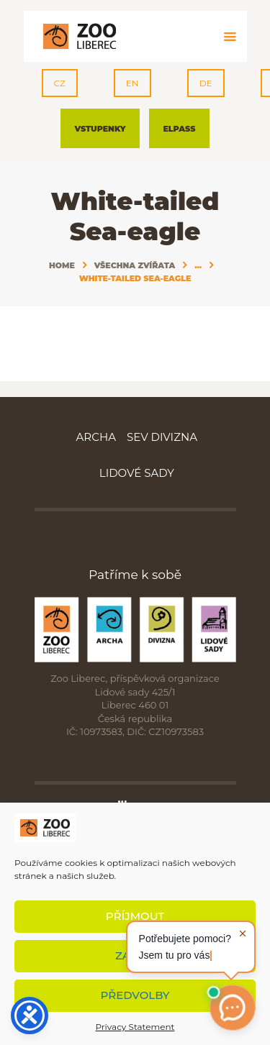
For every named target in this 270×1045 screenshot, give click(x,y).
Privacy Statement (135, 1026)
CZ (60, 83)
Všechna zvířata (135, 265)
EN (132, 83)
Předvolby (135, 995)
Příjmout (135, 916)
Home (62, 265)
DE (205, 83)
